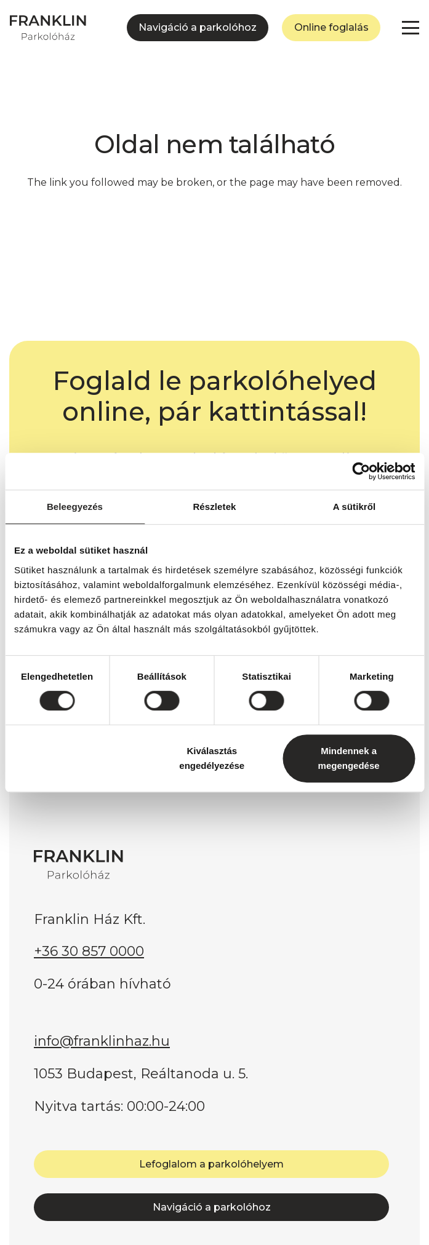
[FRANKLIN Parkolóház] (48, 27)
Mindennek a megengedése (349, 758)
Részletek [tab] (214, 506)
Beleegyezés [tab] (75, 506)
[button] (410, 27)
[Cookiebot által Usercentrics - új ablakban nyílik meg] (361, 471)
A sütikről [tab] (354, 506)
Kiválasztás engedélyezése (211, 758)
